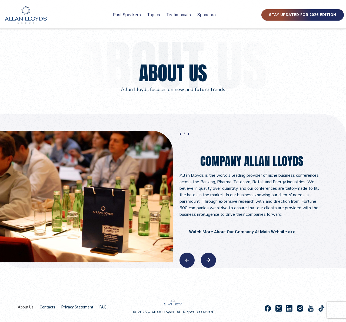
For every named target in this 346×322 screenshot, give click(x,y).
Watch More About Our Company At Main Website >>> (242, 231)
